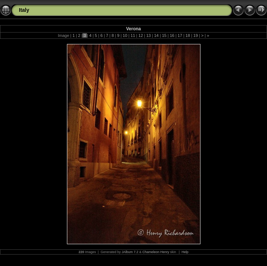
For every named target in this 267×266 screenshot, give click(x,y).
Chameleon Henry (155, 252)
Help (185, 252)
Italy (24, 10)
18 (188, 35)
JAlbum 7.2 (130, 252)
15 (164, 35)
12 (140, 35)
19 (195, 35)
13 (148, 35)
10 (125, 35)
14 (156, 35)
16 (172, 35)
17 (179, 35)
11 (132, 35)
